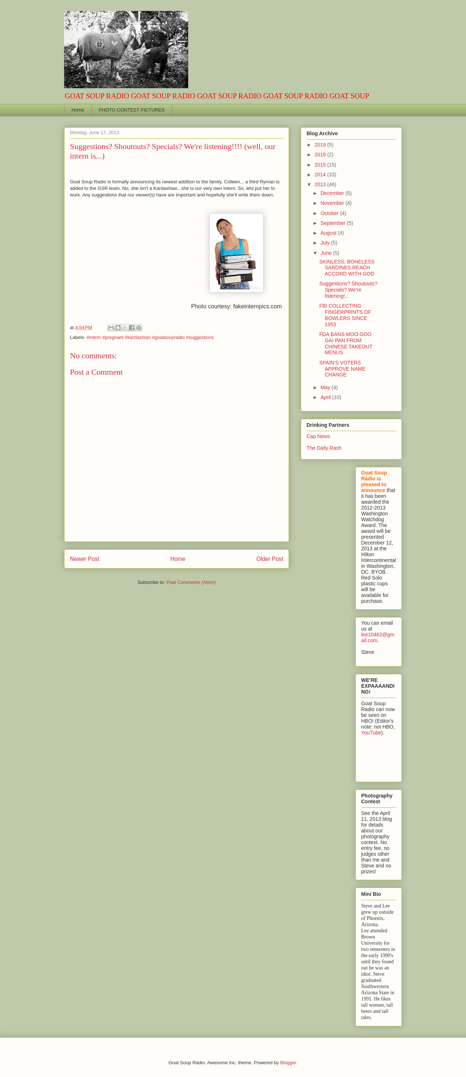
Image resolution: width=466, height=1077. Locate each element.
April (326, 397)
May (325, 387)
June (326, 253)
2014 (321, 174)
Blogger (288, 1062)
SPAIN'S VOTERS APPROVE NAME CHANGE (342, 369)
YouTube (371, 732)
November (332, 203)
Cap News (318, 436)
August (328, 233)
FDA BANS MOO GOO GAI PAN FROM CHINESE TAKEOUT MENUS (345, 343)
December (332, 193)
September (333, 223)
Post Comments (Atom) (191, 582)
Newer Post (84, 559)
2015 (321, 165)
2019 (321, 145)
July (325, 243)
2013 (321, 184)
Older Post (269, 559)
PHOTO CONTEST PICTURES (132, 110)
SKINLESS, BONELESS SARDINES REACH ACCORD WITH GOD (347, 268)
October (330, 213)
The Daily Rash (324, 448)
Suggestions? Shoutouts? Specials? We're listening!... (348, 290)
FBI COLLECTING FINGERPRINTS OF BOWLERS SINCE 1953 (345, 315)
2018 (321, 154)
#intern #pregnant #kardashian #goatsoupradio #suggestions (150, 337)
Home (78, 110)
